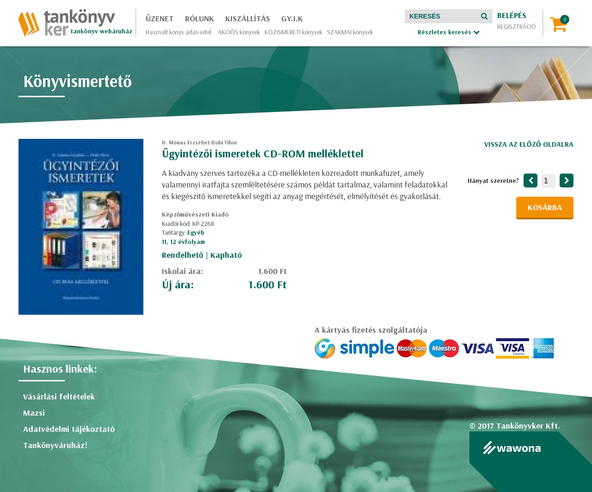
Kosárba (545, 207)
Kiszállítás (247, 18)
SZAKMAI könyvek (350, 32)
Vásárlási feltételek (59, 396)
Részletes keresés (449, 32)
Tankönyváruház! (55, 445)
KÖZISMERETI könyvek (293, 32)
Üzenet (160, 18)
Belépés (511, 15)
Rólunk (199, 18)
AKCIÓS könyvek (239, 32)
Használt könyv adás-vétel (178, 32)
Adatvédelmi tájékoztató (69, 428)
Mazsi (34, 412)
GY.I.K (292, 18)
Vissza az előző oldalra (529, 144)
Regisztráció (516, 26)
